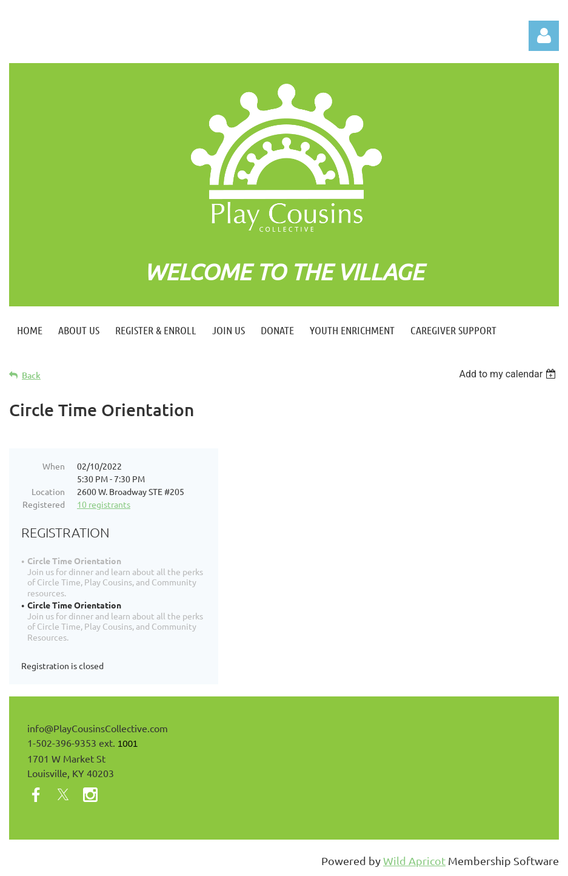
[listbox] (509, 374)
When (53, 465)
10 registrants (103, 504)
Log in (544, 36)
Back (31, 375)
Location (48, 491)
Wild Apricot (414, 860)
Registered (43, 504)
